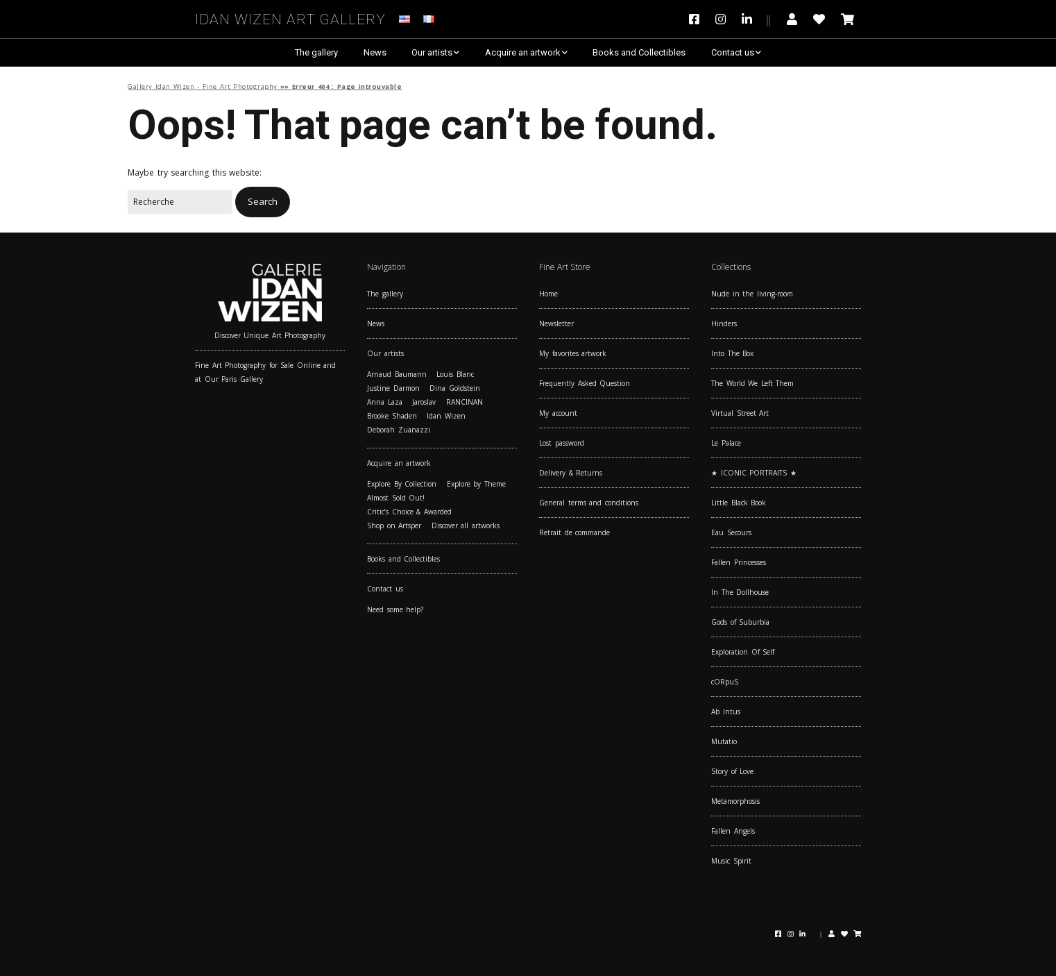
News (375, 52)
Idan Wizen (446, 416)
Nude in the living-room (752, 293)
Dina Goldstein (454, 388)
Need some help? (395, 609)
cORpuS (724, 682)
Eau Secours (731, 532)
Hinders (724, 323)
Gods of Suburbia (740, 622)
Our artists (431, 52)
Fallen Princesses (738, 562)
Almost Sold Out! (396, 498)
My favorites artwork (572, 353)
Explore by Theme (476, 484)
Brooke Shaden (392, 416)
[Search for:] (180, 202)
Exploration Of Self (742, 652)
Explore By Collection (401, 484)
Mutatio (724, 741)
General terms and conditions (588, 502)
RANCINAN (464, 402)
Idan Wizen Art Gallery (290, 17)
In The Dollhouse (740, 592)
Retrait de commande (574, 532)
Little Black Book (738, 502)
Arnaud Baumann (397, 374)
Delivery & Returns (570, 473)
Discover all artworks (466, 525)
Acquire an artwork (523, 52)
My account (558, 413)
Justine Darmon (393, 388)
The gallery (316, 52)
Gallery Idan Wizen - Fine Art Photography (203, 86)
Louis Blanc (455, 374)
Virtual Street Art (740, 413)
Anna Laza (384, 402)
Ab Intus (725, 711)
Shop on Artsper (394, 525)
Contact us (732, 52)
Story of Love (732, 771)
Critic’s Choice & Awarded (409, 511)
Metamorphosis (735, 801)
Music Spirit (731, 861)
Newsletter (556, 323)
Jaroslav (424, 402)
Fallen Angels (733, 831)
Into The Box (732, 353)
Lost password (561, 443)
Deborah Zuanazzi (398, 430)
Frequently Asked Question (584, 383)
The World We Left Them (752, 383)
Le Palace (726, 443)
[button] (262, 202)
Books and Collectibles (639, 52)
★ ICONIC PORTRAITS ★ (754, 473)
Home (548, 293)
